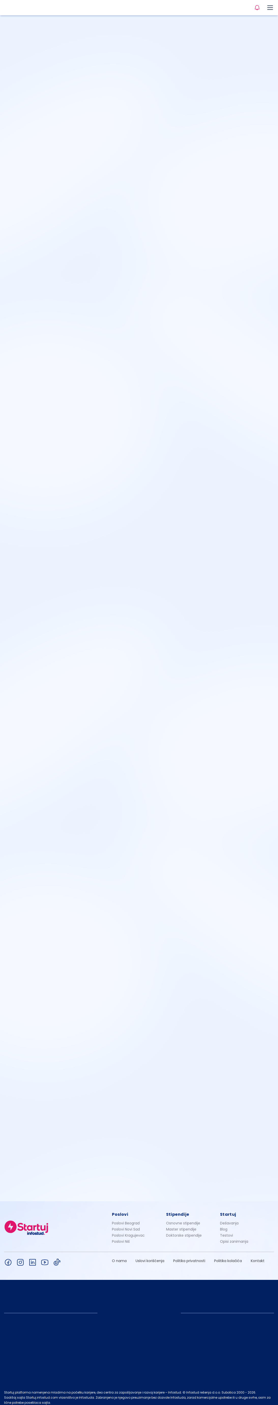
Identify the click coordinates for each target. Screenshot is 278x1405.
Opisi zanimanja (234, 1237)
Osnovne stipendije (183, 1218)
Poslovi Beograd (126, 1218)
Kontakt (258, 1256)
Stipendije (177, 1210)
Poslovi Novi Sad (126, 1224)
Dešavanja (229, 1218)
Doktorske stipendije (184, 1231)
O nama (119, 1256)
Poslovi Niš (121, 1237)
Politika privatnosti (189, 1256)
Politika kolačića (228, 1256)
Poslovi (120, 1210)
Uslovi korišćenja (150, 1256)
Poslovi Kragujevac (128, 1231)
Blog (223, 1224)
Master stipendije (181, 1224)
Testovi (226, 1231)
